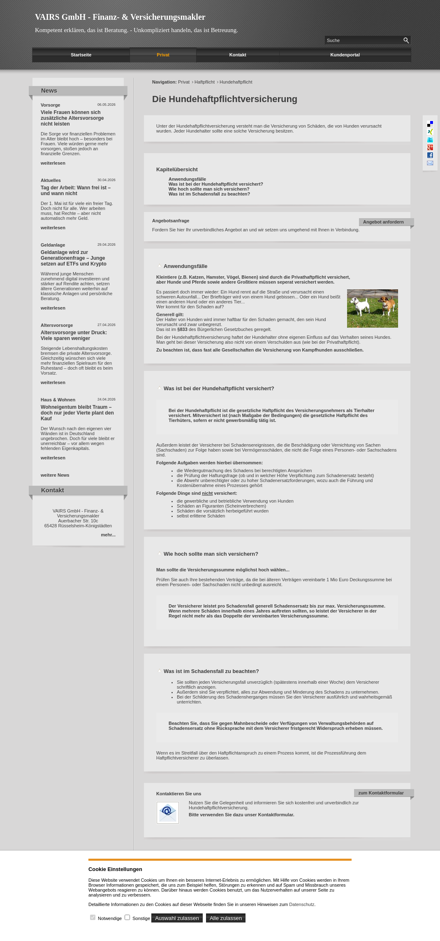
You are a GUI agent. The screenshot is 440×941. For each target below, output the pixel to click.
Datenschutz (301, 904)
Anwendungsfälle (187, 179)
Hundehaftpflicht (236, 81)
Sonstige (141, 918)
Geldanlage (53, 244)
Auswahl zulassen (177, 918)
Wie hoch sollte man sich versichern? (209, 188)
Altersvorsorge (57, 325)
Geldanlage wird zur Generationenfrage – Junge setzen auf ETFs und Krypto (74, 258)
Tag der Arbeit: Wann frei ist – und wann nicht (76, 190)
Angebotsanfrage (170, 220)
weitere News (55, 475)
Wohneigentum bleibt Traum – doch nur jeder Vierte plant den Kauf (77, 413)
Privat (163, 54)
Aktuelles (51, 180)
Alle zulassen (226, 918)
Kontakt (237, 54)
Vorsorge (50, 104)
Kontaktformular (275, 814)
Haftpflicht (205, 81)
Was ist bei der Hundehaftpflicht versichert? (216, 184)
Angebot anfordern (383, 221)
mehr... (108, 534)
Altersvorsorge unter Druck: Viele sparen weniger (74, 335)
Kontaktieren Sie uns (178, 793)
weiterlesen (53, 163)
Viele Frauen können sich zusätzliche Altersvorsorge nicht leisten (72, 118)
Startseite (81, 54)
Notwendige (110, 918)
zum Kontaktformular (381, 792)
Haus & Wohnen (58, 399)
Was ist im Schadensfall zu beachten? (209, 193)
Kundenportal (345, 54)
